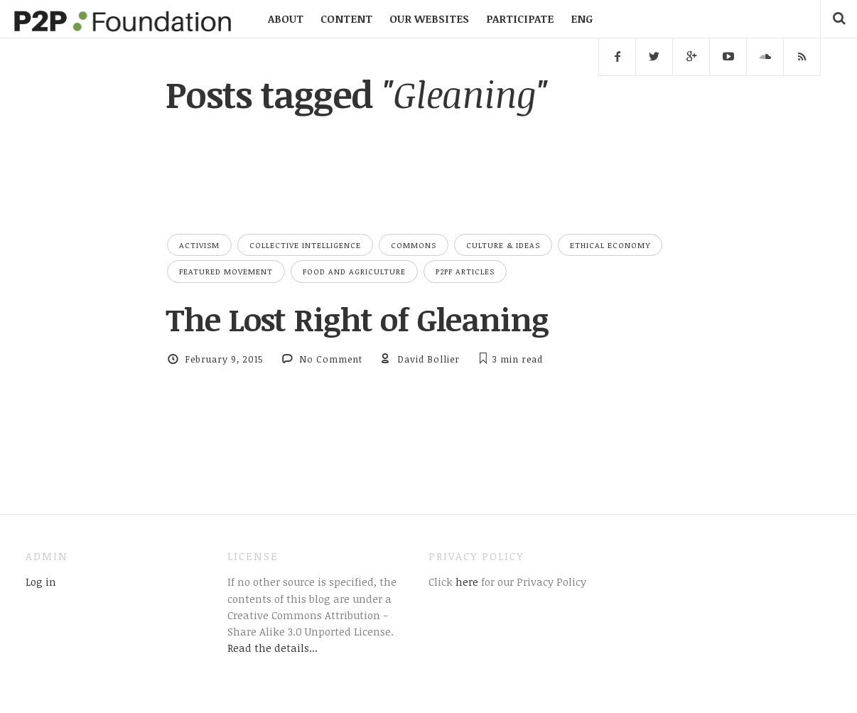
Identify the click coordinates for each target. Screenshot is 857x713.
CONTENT (346, 18)
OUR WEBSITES (429, 18)
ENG (582, 18)
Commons (413, 245)
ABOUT (285, 18)
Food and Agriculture (354, 271)
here (465, 581)
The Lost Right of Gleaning (357, 319)
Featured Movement (226, 271)
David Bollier (428, 359)
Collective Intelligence (305, 245)
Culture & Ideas (503, 245)
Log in (41, 581)
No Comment (330, 359)
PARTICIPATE (520, 18)
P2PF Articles (465, 271)
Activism (199, 245)
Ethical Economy (610, 245)
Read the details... (272, 647)
